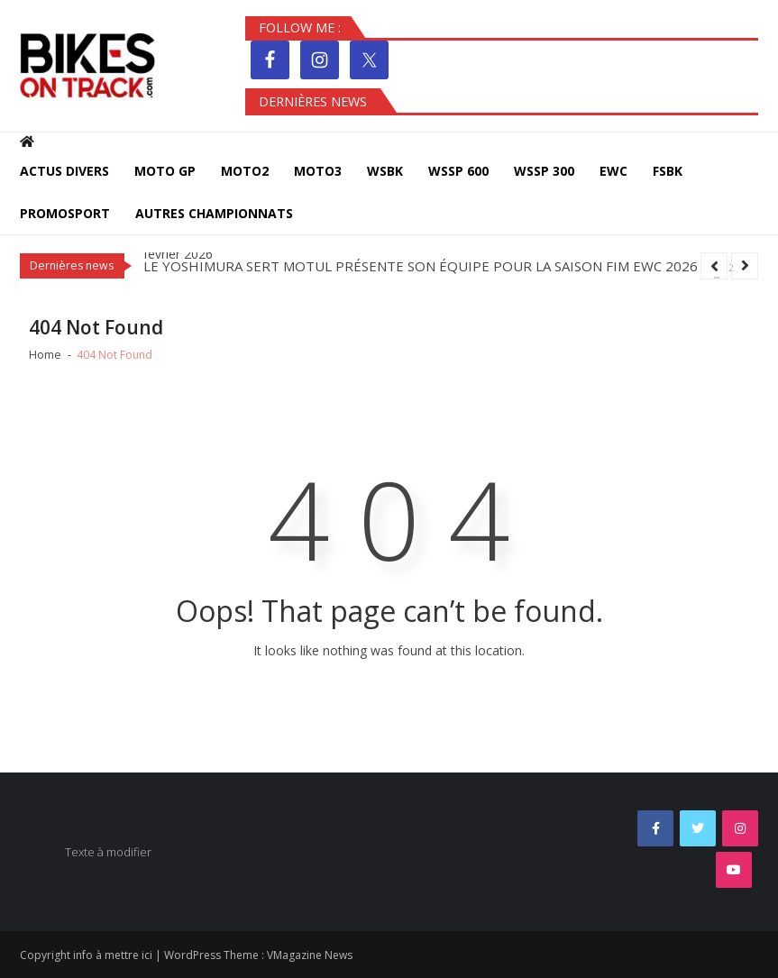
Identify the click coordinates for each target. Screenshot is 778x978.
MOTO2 (245, 170)
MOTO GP (165, 170)
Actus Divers (64, 170)
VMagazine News (309, 955)
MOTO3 (318, 170)
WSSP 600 (458, 170)
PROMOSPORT (65, 213)
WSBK (385, 170)
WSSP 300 (544, 170)
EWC (613, 170)
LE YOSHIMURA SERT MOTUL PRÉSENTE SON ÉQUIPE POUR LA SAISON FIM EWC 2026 (420, 266)
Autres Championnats (214, 213)
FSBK (667, 170)
